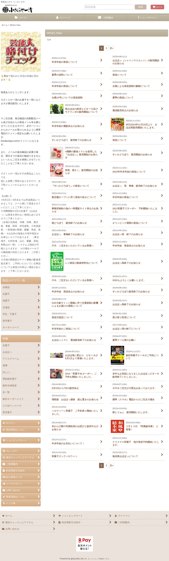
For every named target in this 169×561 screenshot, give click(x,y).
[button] (148, 17)
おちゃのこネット (79, 559)
